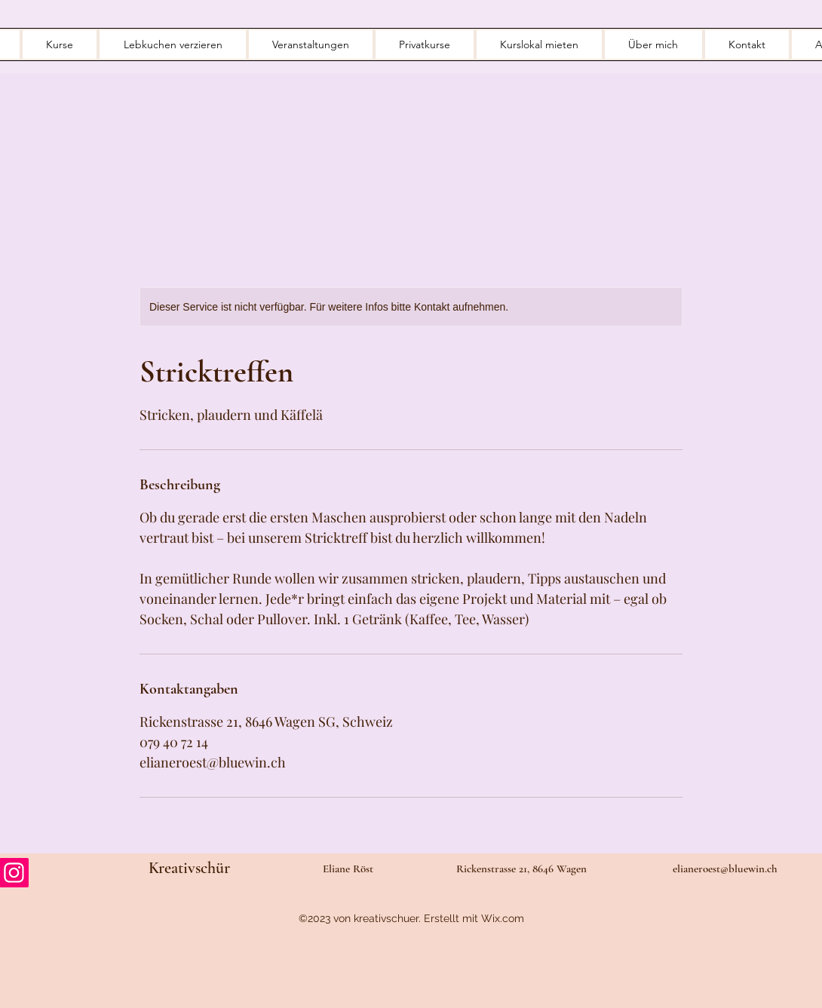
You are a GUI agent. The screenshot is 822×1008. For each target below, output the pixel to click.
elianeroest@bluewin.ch (725, 868)
